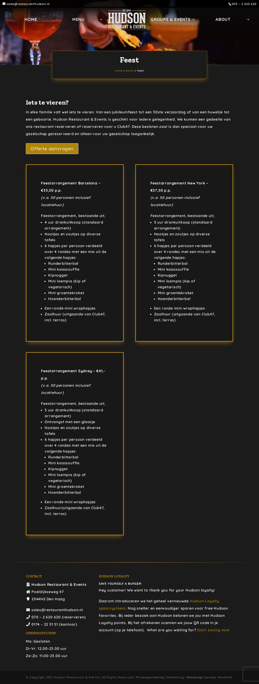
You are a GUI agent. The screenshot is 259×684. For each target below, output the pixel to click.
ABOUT (127, 33)
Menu (101, 20)
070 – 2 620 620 (244, 4)
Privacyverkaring (150, 677)
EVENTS (130, 70)
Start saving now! (213, 630)
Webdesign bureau (201, 677)
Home (54, 20)
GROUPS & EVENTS (197, 20)
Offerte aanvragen (52, 148)
